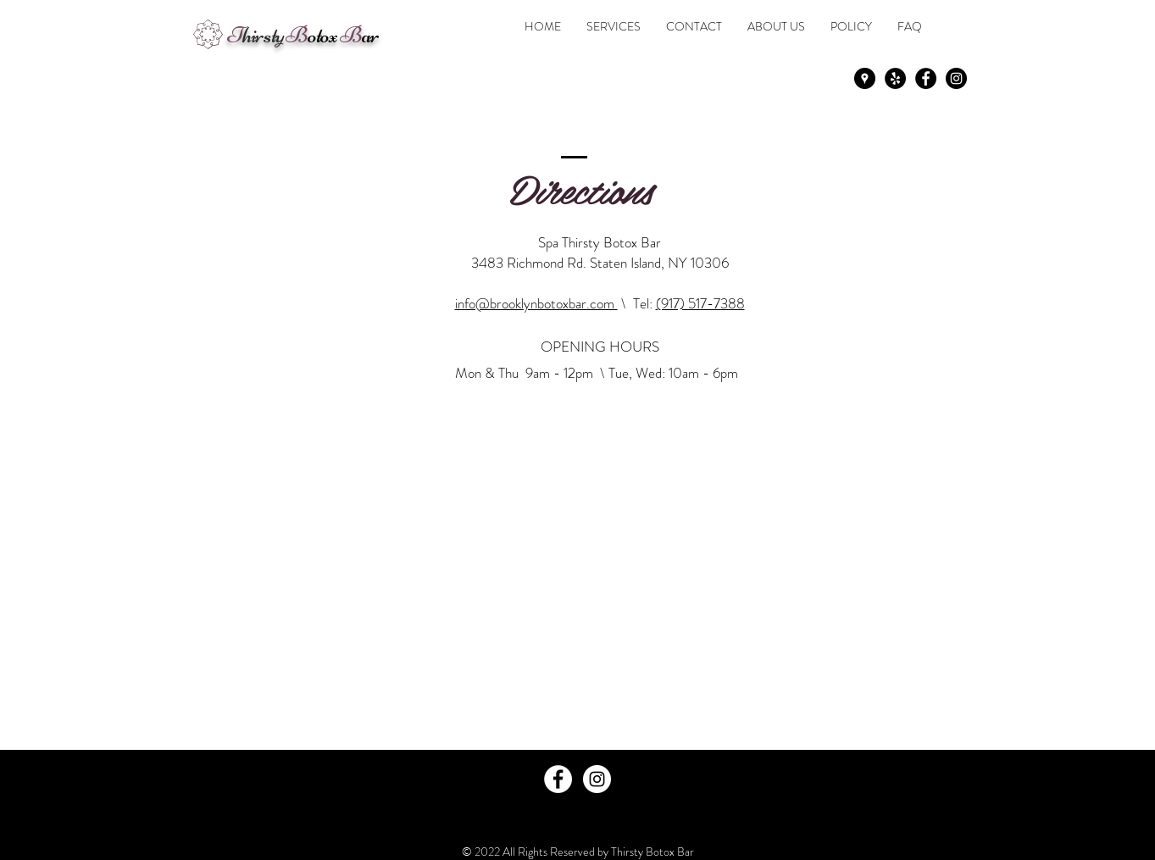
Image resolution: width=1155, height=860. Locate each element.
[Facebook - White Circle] (558, 779)
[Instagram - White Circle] (597, 779)
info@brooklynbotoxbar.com (536, 303)
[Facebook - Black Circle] (925, 78)
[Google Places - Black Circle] (864, 78)
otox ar (303, 34)
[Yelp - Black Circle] (895, 78)
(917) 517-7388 (700, 303)
